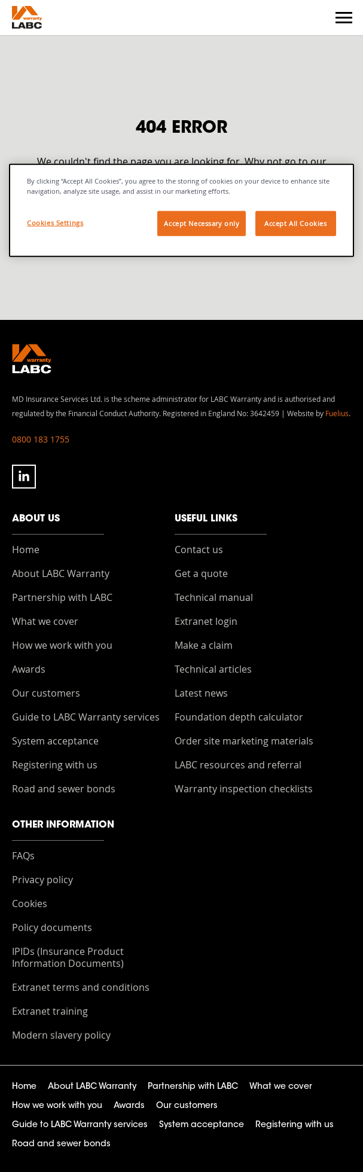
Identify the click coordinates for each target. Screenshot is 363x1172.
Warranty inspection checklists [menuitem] (244, 788)
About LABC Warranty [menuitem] (60, 573)
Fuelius (337, 413)
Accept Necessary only (201, 223)
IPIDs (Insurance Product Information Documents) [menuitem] (68, 957)
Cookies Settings (55, 222)
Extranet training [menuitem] (50, 1011)
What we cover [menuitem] (45, 621)
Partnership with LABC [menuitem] (62, 597)
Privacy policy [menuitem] (42, 879)
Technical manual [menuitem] (214, 597)
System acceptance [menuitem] (55, 740)
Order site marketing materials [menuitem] (244, 740)
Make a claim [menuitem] (204, 645)
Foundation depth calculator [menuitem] (239, 717)
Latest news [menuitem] (201, 693)
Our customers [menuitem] (46, 693)
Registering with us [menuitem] (54, 764)
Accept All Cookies (295, 223)
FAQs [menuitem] (23, 855)
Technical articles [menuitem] (213, 669)
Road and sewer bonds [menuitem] (63, 788)
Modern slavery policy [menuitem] (61, 1035)
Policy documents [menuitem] (52, 927)
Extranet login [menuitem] (206, 621)
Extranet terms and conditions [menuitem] (81, 987)
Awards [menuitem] (28, 669)
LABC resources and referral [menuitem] (238, 764)
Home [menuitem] (25, 549)
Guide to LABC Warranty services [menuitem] (86, 717)
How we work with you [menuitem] (62, 645)
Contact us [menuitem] (199, 549)
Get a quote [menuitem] (201, 573)
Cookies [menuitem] (29, 903)
